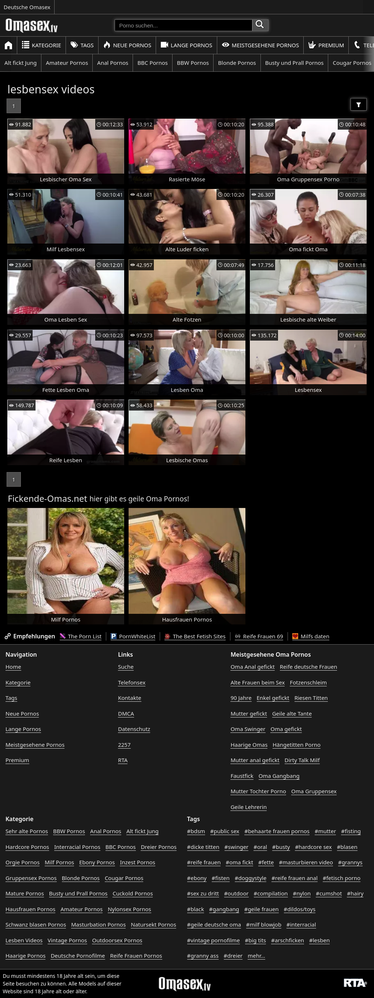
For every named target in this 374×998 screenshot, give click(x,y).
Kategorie (41, 45)
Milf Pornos (59, 862)
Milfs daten (310, 636)
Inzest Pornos (137, 862)
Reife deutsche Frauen (308, 666)
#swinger (237, 846)
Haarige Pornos (25, 955)
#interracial (301, 924)
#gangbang (224, 909)
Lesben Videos (23, 940)
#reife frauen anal (294, 878)
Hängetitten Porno (297, 744)
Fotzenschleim (308, 682)
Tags (82, 45)
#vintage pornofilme (213, 940)
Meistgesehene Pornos (260, 45)
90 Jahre (240, 697)
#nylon (302, 893)
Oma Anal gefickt (252, 666)
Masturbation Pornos (98, 924)
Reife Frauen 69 (259, 636)
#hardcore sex (313, 846)
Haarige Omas (248, 744)
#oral (260, 846)
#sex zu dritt (203, 893)
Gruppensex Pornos (31, 878)
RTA (122, 760)
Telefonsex (131, 682)
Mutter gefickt (248, 713)
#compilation (271, 893)
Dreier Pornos (159, 846)
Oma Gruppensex (314, 791)
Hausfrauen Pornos (30, 909)
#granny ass (203, 955)
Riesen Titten (311, 697)
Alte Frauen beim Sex (257, 682)
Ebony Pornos (97, 862)
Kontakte (129, 697)
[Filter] (359, 104)
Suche (125, 666)
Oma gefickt (285, 728)
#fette (266, 862)
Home (13, 666)
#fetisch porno (341, 878)
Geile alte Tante (292, 713)
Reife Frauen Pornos (136, 955)
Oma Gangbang (279, 775)
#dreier (233, 955)
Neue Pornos (127, 45)
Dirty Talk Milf (302, 760)
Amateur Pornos (67, 62)
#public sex (225, 831)
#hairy (355, 893)
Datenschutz (134, 728)
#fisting (351, 831)
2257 (124, 744)
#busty (281, 846)
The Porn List (81, 636)
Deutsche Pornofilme (78, 955)
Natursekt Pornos (153, 924)
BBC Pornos (152, 62)
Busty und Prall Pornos (294, 62)
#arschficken (287, 940)
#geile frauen (261, 909)
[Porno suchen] (183, 25)
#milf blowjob (263, 924)
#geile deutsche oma (214, 924)
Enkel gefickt (273, 697)
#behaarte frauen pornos (277, 831)
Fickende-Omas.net (47, 498)
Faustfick (241, 775)
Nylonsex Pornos (129, 909)
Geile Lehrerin (248, 806)
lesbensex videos (51, 89)
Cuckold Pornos (132, 893)
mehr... (256, 955)
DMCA (126, 713)
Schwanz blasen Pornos (35, 924)
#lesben (319, 940)
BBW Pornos (193, 62)
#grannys (350, 862)
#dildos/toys (300, 909)
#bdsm (196, 831)
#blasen (347, 846)
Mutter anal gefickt (254, 760)
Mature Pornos (24, 893)
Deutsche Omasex (27, 7)
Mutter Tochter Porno (258, 791)
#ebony (197, 878)
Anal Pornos (112, 62)
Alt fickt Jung (20, 62)
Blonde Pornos (237, 62)
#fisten (221, 878)
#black (195, 909)
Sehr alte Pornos (26, 831)
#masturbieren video (306, 862)
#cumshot (329, 893)
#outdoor (236, 893)
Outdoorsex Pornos (117, 940)
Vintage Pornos (67, 940)
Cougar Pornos (124, 878)
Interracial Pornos (77, 846)
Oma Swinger (247, 728)
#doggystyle (251, 878)
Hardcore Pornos (27, 846)
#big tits (255, 940)
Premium (326, 45)
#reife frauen (204, 862)
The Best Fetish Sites (195, 636)
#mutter (325, 831)
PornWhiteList (133, 636)
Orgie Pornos (22, 862)
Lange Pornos (186, 45)
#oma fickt (239, 862)
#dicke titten (203, 846)
